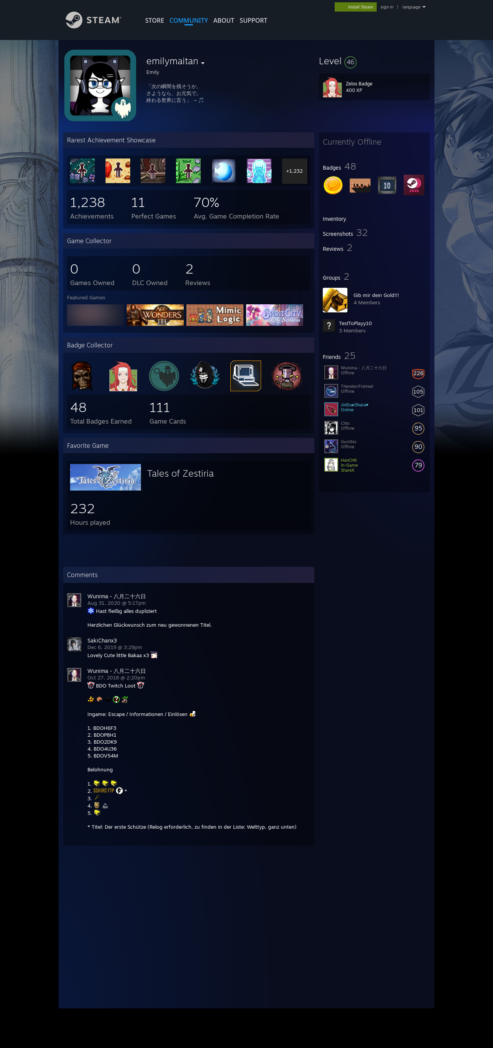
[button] (374, 60)
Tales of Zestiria (180, 473)
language (411, 7)
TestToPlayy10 (355, 323)
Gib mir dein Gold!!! (376, 295)
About (223, 20)
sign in (387, 7)
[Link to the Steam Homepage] (99, 26)
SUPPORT (253, 20)
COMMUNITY (188, 20)
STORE (154, 20)
